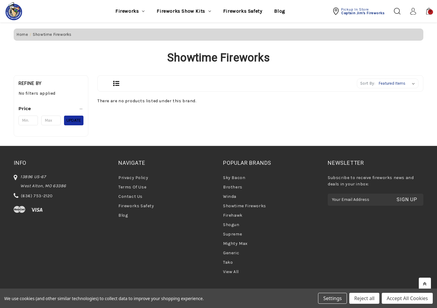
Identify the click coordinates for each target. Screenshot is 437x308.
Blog (279, 11)
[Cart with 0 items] (425, 11)
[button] (358, 11)
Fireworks (129, 11)
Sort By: (367, 83)
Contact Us (130, 196)
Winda (229, 196)
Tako (228, 262)
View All (231, 271)
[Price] (51, 108)
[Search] (396, 11)
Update (73, 120)
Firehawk (232, 215)
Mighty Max (235, 243)
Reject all (364, 298)
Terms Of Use (132, 187)
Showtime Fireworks (244, 205)
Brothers (232, 187)
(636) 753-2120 (37, 195)
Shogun (231, 224)
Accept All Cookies (407, 298)
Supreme (232, 234)
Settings (332, 298)
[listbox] (398, 83)
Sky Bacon (234, 177)
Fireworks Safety (242, 11)
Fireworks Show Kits (184, 11)
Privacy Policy (133, 177)
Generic (231, 253)
